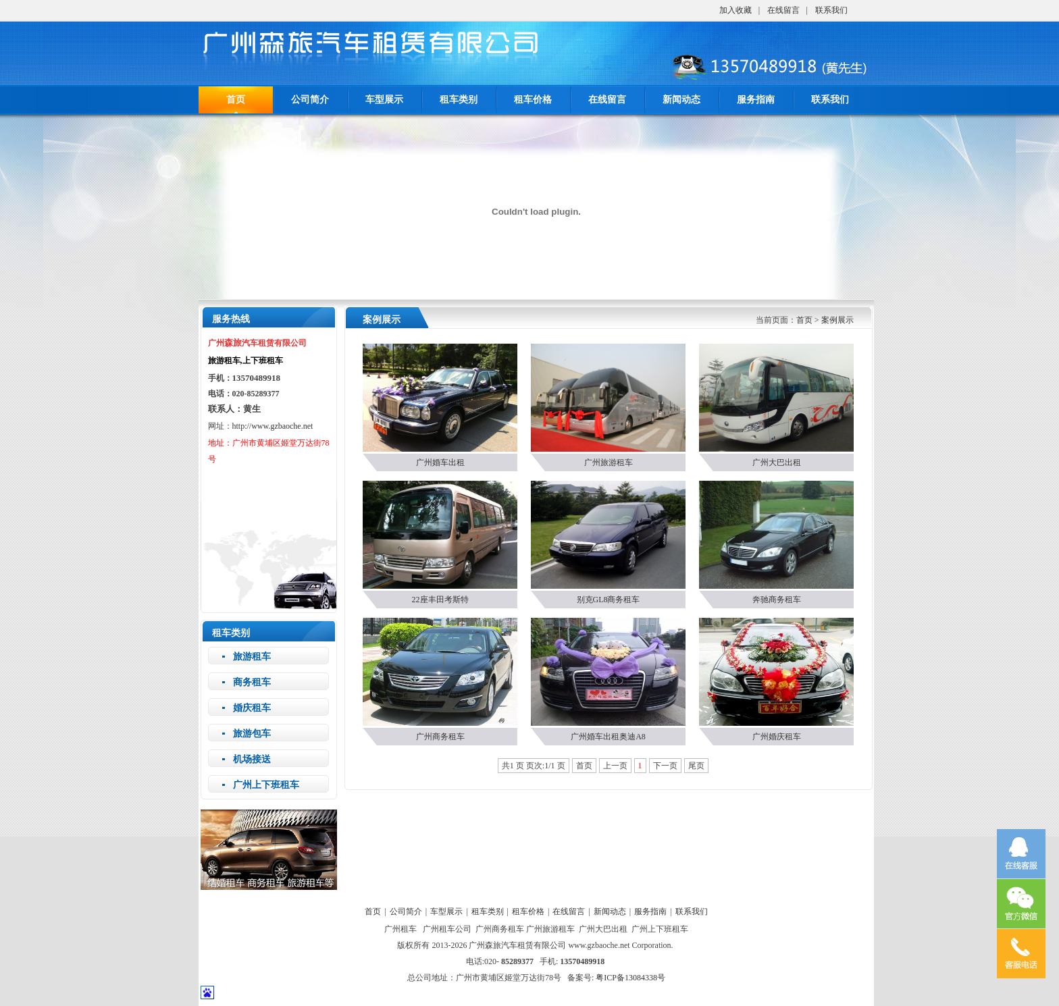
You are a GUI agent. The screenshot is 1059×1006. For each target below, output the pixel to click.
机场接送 (252, 759)
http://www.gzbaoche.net (272, 426)
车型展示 (384, 100)
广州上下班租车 (266, 785)
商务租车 (252, 682)
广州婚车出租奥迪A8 (608, 736)
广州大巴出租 (776, 462)
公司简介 (310, 100)
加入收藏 (735, 10)
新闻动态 (681, 100)
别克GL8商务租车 (608, 599)
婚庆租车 (252, 708)
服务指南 (756, 100)
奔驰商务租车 (776, 599)
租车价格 (533, 100)
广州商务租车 (440, 736)
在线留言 (783, 10)
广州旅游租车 (608, 462)
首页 (804, 320)
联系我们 (831, 10)
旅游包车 (252, 734)
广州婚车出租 (440, 462)
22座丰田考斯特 (440, 599)
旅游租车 (252, 657)
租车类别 (458, 100)
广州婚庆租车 (776, 736)
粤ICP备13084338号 (630, 977)
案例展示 (837, 320)
